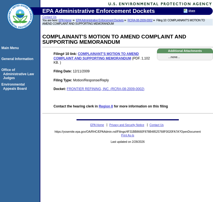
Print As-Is (127, 135)
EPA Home (65, 20)
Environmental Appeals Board (15, 86)
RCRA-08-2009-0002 (140, 20)
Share (191, 10)
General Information (18, 59)
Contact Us (49, 17)
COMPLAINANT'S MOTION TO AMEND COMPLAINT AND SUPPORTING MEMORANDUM (96, 56)
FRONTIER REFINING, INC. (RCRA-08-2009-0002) (105, 89)
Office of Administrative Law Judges (18, 74)
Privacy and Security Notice (126, 125)
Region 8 (106, 106)
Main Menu (11, 48)
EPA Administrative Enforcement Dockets (100, 20)
